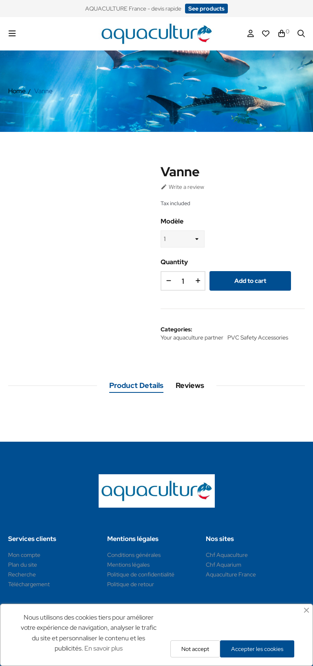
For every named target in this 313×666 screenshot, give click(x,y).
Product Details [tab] (136, 385)
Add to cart (250, 281)
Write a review (182, 187)
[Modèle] (183, 239)
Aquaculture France (231, 574)
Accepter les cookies (257, 649)
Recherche (22, 574)
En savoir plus (103, 648)
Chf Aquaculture (227, 555)
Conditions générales (134, 555)
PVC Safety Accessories (257, 337)
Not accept (195, 649)
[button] (206, 8)
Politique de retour (130, 584)
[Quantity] (183, 281)
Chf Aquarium (223, 564)
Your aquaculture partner (192, 337)
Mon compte (24, 555)
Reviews (190, 385)
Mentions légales (128, 564)
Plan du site (22, 564)
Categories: (176, 329)
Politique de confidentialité (140, 574)
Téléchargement (29, 584)
